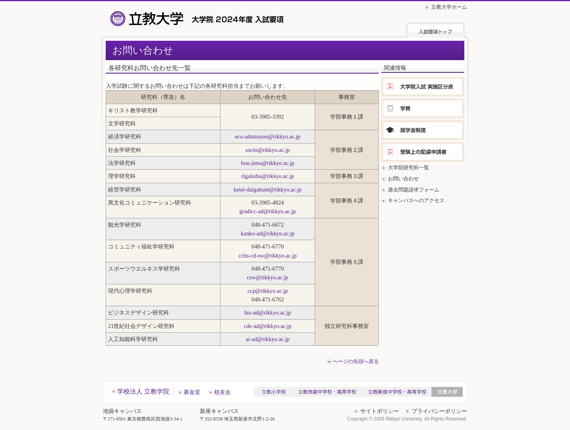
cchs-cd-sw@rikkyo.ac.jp (268, 255)
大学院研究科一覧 (408, 167)
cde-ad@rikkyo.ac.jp (267, 326)
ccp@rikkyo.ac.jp (267, 291)
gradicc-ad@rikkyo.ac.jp (267, 211)
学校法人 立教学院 (143, 391)
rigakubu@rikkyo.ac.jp (267, 176)
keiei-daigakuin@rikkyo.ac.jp (268, 189)
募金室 (192, 392)
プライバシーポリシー (439, 411)
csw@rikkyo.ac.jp (267, 277)
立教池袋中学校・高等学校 (327, 392)
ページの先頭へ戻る (355, 361)
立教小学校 (273, 392)
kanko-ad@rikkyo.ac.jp (267, 233)
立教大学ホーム (449, 7)
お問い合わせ (403, 179)
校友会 (222, 392)
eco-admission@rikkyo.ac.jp (267, 136)
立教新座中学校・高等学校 (396, 392)
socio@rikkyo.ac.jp (267, 150)
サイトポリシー (379, 411)
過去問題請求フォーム (413, 190)
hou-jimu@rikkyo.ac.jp (267, 163)
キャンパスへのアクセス (416, 200)
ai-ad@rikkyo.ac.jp (268, 339)
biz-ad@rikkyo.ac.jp (267, 312)
